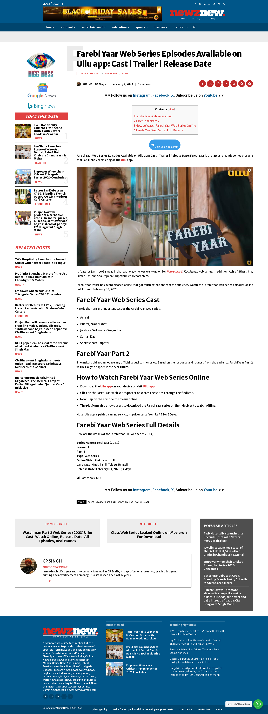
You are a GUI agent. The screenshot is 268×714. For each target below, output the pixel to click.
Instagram (142, 95)
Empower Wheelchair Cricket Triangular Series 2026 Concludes (50, 174)
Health (40, 163)
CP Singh (100, 84)
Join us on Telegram (164, 145)
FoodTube (42, 204)
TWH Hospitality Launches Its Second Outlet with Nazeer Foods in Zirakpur (48, 129)
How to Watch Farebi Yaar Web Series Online (165, 126)
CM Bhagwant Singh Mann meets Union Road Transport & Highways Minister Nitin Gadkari (38, 363)
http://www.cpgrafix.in (55, 566)
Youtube (211, 95)
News (38, 138)
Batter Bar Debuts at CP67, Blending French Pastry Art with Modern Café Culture (50, 195)
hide (171, 109)
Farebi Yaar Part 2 (146, 121)
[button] (194, 27)
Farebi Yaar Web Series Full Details (158, 130)
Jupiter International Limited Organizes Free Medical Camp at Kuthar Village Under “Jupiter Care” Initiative (39, 382)
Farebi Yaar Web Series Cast (153, 116)
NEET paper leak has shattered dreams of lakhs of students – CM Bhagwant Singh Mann (41, 346)
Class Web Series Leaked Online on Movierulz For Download (149, 535)
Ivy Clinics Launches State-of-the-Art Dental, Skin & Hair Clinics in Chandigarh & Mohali (50, 152)
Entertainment (90, 74)
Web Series (111, 74)
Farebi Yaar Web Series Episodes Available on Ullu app (119, 502)
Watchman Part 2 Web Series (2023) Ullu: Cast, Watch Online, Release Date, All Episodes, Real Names (57, 537)
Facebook (160, 95)
